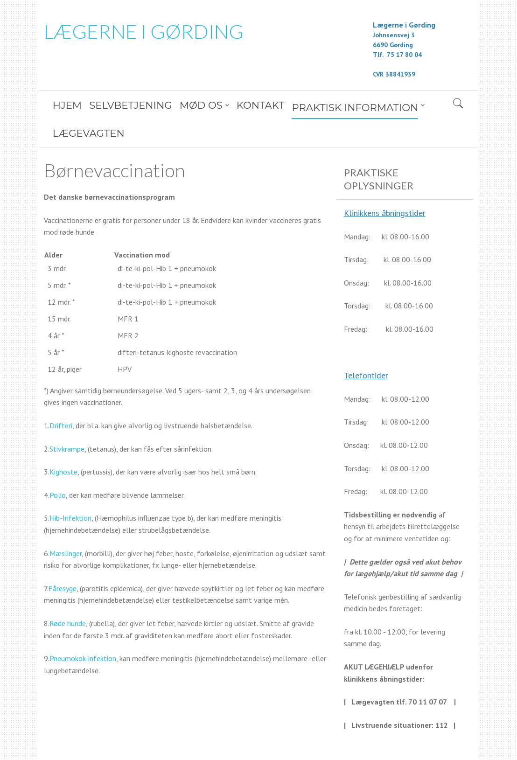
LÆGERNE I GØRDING (144, 31)
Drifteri (60, 397)
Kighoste (63, 443)
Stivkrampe (66, 420)
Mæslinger (65, 525)
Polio (57, 467)
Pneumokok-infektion (82, 630)
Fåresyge (63, 560)
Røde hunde (67, 595)
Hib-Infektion (70, 490)
